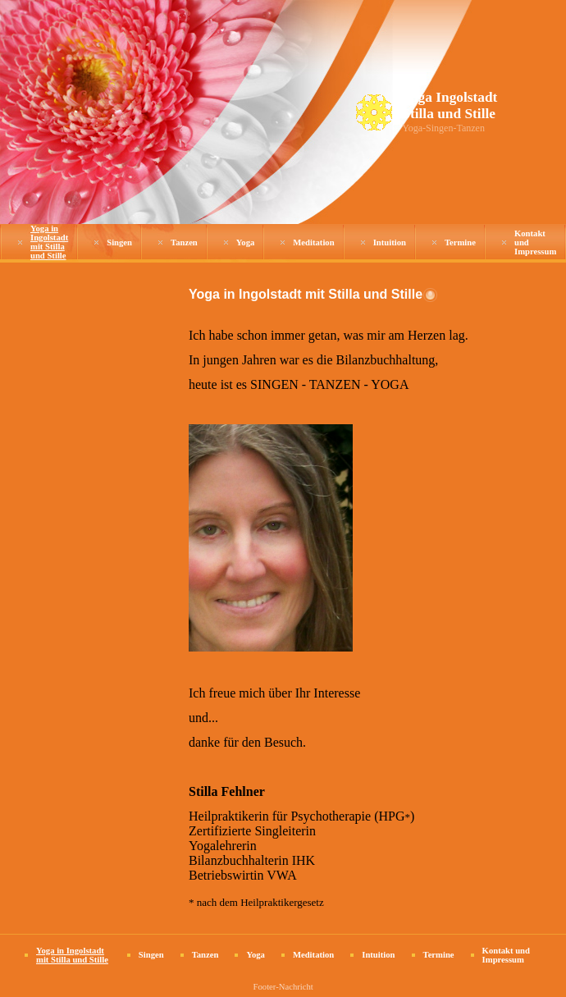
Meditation (313, 242)
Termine (460, 242)
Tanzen (184, 242)
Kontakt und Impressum (506, 955)
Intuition (389, 242)
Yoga (245, 242)
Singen (119, 242)
